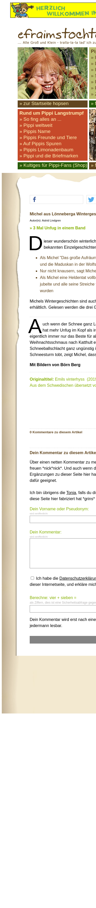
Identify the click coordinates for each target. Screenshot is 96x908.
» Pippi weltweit (35, 125)
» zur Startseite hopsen (44, 103)
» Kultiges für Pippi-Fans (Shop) (53, 165)
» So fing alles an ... (40, 119)
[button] (56, 199)
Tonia (71, 492)
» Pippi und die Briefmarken (48, 155)
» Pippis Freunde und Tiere (48, 137)
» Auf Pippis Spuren (40, 143)
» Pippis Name (34, 131)
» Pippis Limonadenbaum (46, 149)
